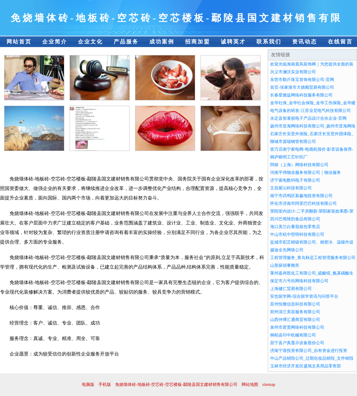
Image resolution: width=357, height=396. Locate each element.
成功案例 (161, 42)
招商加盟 (197, 42)
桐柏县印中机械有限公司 (293, 335)
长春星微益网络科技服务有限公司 (301, 95)
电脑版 (88, 384)
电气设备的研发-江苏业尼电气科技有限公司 (310, 110)
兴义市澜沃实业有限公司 (293, 72)
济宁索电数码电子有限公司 (295, 180)
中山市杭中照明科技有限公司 (297, 234)
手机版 (104, 384)
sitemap (268, 384)
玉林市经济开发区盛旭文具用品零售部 (305, 366)
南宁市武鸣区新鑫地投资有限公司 (301, 196)
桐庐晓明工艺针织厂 (289, 157)
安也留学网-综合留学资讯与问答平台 (304, 296)
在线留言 (340, 42)
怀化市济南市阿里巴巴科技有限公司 (303, 203)
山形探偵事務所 (284, 265)
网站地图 (250, 384)
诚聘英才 (233, 42)
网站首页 (19, 42)
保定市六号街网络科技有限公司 (299, 281)
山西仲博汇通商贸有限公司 (295, 319)
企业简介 (54, 42)
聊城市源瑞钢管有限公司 (293, 141)
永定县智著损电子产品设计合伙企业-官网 (308, 118)
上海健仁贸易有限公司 (291, 288)
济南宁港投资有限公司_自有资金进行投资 (308, 350)
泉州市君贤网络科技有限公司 (297, 327)
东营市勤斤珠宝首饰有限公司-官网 (302, 79)
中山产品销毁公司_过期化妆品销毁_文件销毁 (311, 358)
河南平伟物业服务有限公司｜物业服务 (305, 172)
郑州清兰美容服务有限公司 (295, 312)
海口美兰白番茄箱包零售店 (295, 226)
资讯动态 (304, 42)
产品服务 (126, 42)
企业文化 (90, 42)
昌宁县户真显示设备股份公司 (297, 343)
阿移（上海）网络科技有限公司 (299, 165)
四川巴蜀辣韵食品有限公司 (295, 219)
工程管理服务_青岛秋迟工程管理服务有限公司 (313, 257)
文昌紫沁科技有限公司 (291, 188)
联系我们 (268, 42)
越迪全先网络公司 (286, 250)
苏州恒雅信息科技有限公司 (295, 304)
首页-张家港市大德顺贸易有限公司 (302, 87)
